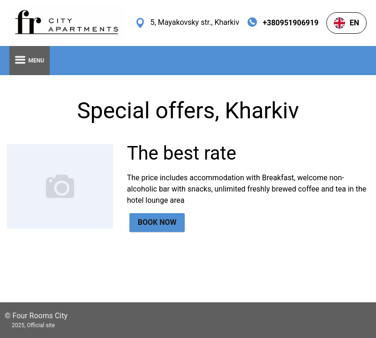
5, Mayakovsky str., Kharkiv (195, 22)
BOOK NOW (157, 222)
